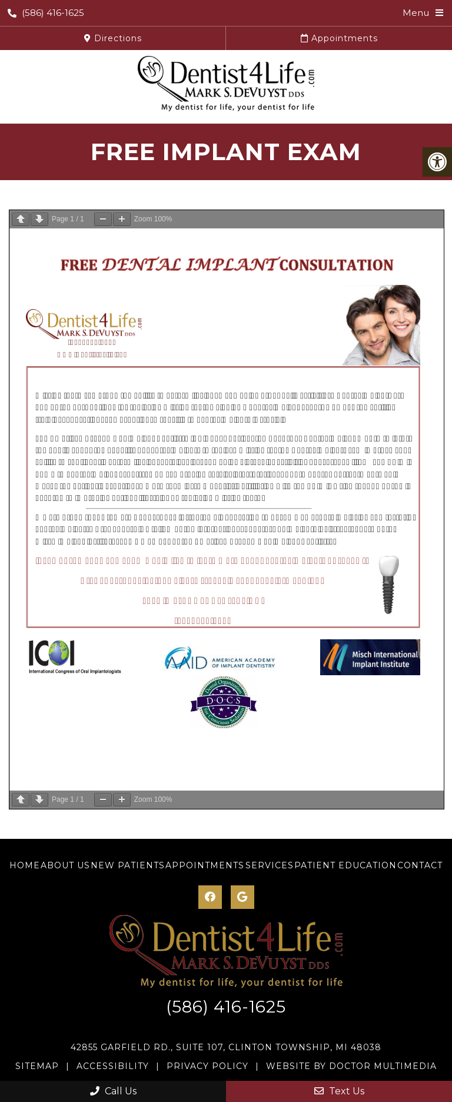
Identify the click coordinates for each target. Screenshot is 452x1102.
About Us (65, 865)
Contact (420, 865)
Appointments (339, 38)
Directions (113, 38)
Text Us (339, 1091)
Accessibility (113, 1066)
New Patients (128, 865)
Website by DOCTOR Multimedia (351, 1066)
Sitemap (37, 1066)
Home (24, 865)
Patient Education (345, 865)
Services (269, 865)
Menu (416, 12)
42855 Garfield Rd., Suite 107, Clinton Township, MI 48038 (226, 1047)
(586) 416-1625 (46, 12)
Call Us (113, 1091)
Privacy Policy (207, 1066)
